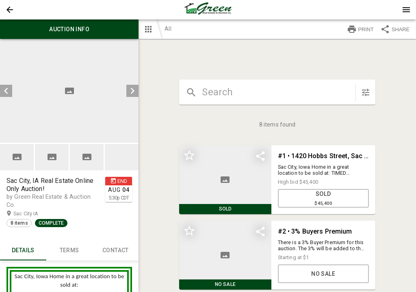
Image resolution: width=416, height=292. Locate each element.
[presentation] (208, 9)
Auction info (69, 29)
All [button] (168, 29)
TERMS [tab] (69, 250)
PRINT (360, 29)
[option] (69, 91)
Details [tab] (23, 250)
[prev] (6, 91)
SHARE (395, 29)
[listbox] (69, 91)
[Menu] (406, 9)
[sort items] (366, 92)
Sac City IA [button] (33, 213)
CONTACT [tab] (116, 250)
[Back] (10, 9)
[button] (10, 9)
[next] (132, 91)
